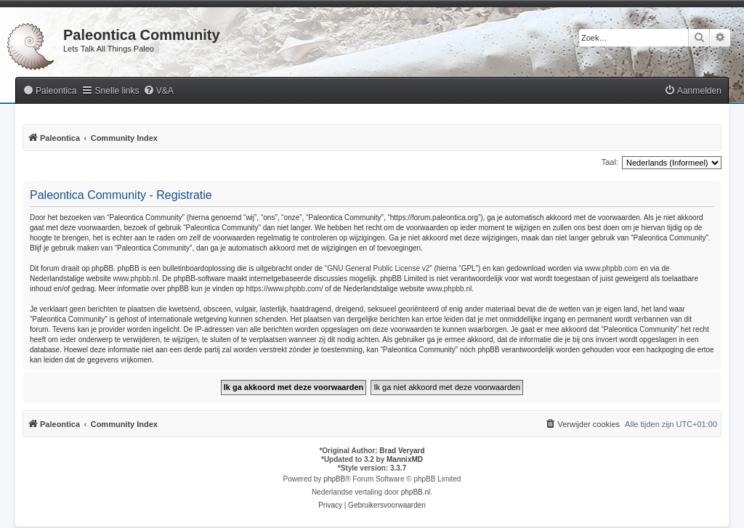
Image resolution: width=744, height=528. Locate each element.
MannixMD (405, 459)
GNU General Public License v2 (378, 268)
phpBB (334, 479)
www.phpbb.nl (135, 279)
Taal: (610, 162)
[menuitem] (49, 91)
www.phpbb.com (611, 268)
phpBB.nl (416, 492)
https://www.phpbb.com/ (284, 289)
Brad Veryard (401, 451)
